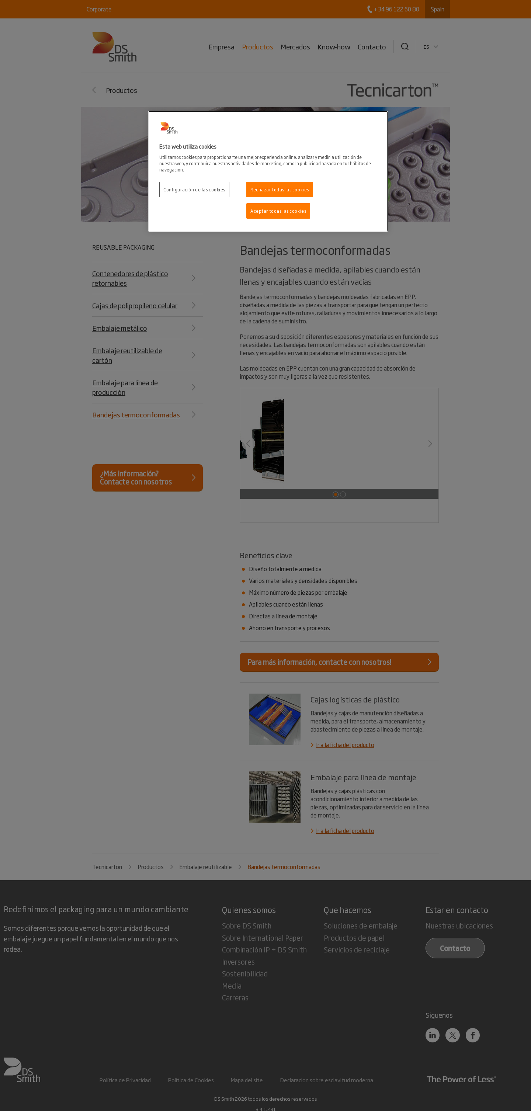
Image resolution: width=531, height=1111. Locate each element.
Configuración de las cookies (194, 189)
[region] (268, 171)
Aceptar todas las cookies (278, 211)
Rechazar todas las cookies (279, 189)
